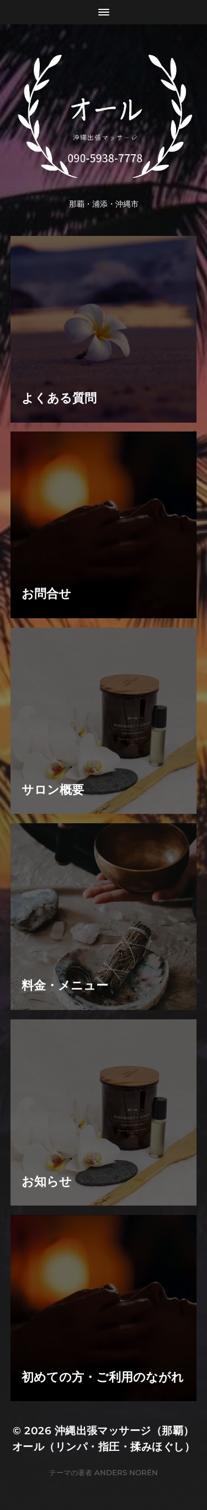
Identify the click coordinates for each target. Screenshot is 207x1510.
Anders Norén (126, 1472)
